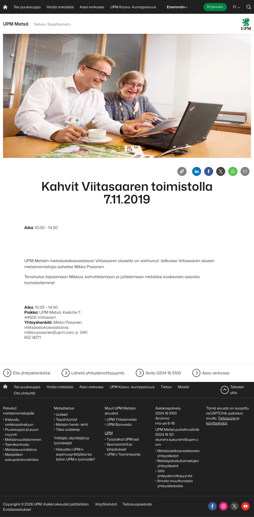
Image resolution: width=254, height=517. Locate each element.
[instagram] (223, 506)
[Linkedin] (187, 172)
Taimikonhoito (17, 444)
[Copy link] (171, 172)
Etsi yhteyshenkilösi (31, 373)
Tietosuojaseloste (136, 504)
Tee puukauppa (27, 386)
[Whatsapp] (229, 172)
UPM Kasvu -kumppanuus (132, 386)
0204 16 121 (164, 434)
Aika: (29, 229)
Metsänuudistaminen (23, 439)
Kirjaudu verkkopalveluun (19, 422)
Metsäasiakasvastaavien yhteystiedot (178, 453)
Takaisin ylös (237, 389)
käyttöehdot (216, 423)
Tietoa (39, 24)
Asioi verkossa (215, 373)
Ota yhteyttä (24, 393)
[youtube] (245, 506)
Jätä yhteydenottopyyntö (174, 473)
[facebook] (212, 506)
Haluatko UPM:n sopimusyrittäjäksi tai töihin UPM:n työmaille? (75, 454)
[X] (215, 172)
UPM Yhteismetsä (122, 419)
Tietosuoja (227, 418)
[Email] (243, 172)
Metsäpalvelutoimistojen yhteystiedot (178, 463)
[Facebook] (201, 172)
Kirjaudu (215, 6)
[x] (234, 506)
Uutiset (62, 414)
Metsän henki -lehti (72, 424)
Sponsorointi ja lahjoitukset (119, 447)
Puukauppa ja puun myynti (22, 432)
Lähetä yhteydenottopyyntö (97, 373)
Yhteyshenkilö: (38, 324)
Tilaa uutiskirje (68, 429)
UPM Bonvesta (120, 424)
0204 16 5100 (166, 413)
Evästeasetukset (17, 509)
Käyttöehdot (106, 504)
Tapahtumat (58, 24)
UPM (109, 433)
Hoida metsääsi (60, 386)
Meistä (183, 386)
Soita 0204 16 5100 (163, 373)
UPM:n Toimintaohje (124, 454)
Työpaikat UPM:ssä (123, 439)
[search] (248, 7)
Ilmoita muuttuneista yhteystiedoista (175, 483)
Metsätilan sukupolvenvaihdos (21, 457)
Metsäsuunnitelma (21, 449)
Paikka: (31, 314)
